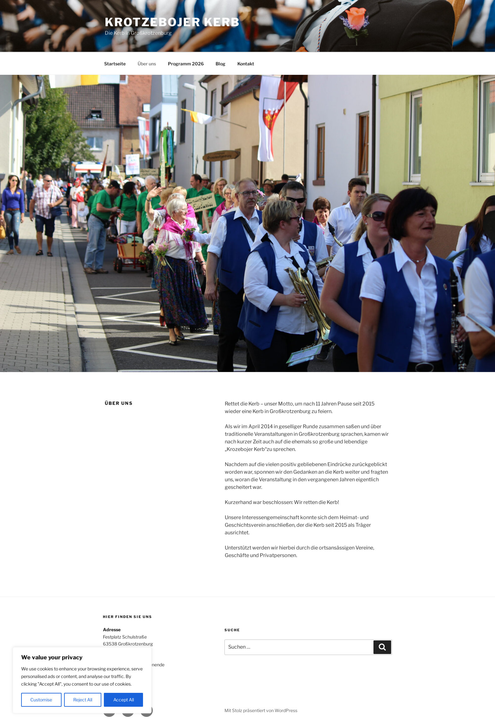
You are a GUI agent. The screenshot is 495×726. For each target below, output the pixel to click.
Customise (41, 699)
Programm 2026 (186, 63)
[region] (82, 680)
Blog (220, 63)
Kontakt (245, 63)
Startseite (115, 63)
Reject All (82, 699)
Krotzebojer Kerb (172, 22)
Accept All (123, 699)
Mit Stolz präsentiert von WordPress (260, 710)
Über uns (147, 63)
